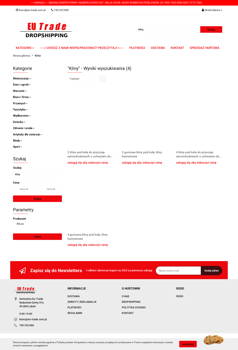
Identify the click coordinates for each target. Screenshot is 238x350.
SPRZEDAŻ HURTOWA (204, 48)
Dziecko (19, 122)
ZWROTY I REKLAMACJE (82, 301)
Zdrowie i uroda (24, 128)
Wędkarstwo (22, 115)
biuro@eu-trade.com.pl (33, 319)
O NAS (125, 296)
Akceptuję (188, 344)
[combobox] (86, 79)
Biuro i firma (22, 97)
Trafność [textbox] (74, 78)
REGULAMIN (74, 313)
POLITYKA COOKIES (134, 307)
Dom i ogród (21, 84)
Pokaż (37, 236)
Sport (17, 146)
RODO (179, 296)
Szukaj (37, 198)
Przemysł (20, 103)
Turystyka (20, 109)
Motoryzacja (22, 78)
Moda (17, 140)
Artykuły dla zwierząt (27, 134)
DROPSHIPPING (131, 301)
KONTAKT (177, 48)
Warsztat (20, 91)
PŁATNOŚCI (137, 48)
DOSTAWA (158, 48)
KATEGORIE (25, 48)
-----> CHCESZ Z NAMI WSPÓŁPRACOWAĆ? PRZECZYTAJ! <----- (82, 48)
